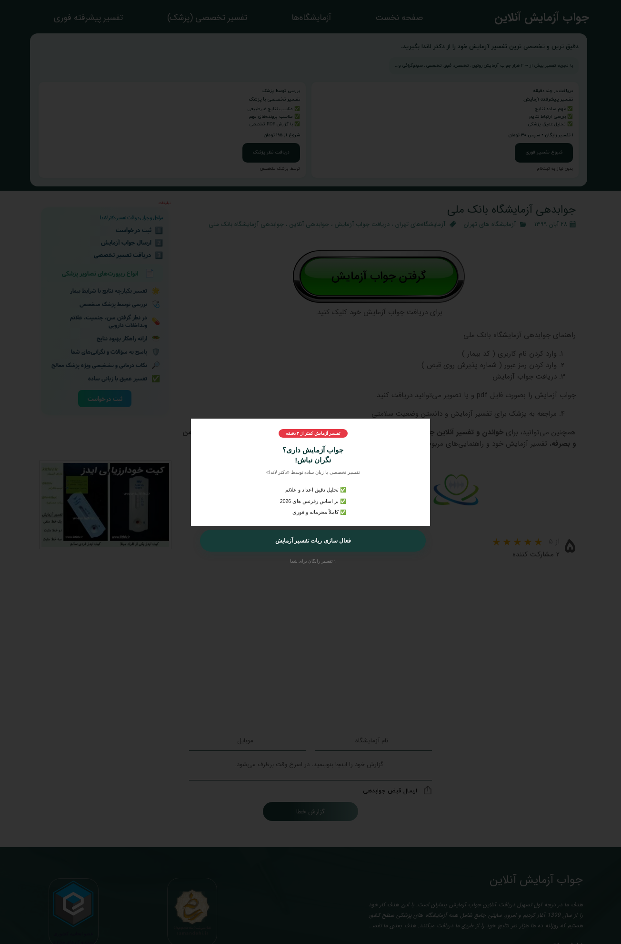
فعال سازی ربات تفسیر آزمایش (313, 540)
